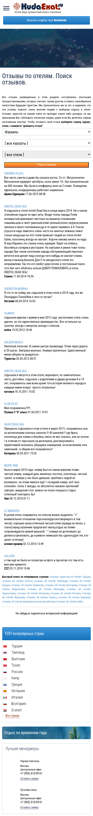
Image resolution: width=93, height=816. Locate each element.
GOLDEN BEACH (13, 342)
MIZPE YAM (11, 465)
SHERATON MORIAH (16, 288)
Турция (12, 646)
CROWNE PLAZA (13, 173)
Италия (13, 697)
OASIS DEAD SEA (14, 424)
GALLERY (9, 556)
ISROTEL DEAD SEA (15, 206)
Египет (12, 710)
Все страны (12, 715)
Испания (14, 691)
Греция (12, 684)
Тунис (11, 665)
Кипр (11, 678)
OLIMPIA (9, 313)
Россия (13, 671)
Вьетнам (14, 659)
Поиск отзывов (46, 164)
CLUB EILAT (11, 403)
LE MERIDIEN (11, 511)
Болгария (14, 703)
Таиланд (14, 652)
